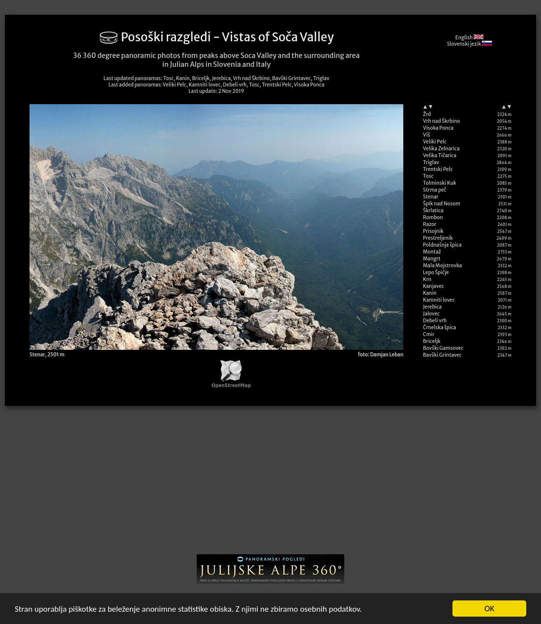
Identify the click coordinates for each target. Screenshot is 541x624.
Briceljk (432, 341)
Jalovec (431, 314)
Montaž (432, 252)
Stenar (430, 197)
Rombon (433, 217)
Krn (427, 279)
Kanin (430, 293)
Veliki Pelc (435, 142)
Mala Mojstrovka (442, 265)
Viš (426, 135)
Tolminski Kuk (439, 183)
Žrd (427, 114)
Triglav (431, 162)
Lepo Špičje (436, 272)
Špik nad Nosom (441, 203)
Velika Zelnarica (441, 148)
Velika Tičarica (439, 155)
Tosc (428, 176)
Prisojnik (433, 231)
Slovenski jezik (469, 44)
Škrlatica (433, 210)
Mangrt (432, 258)
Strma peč (434, 190)
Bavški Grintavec (442, 355)
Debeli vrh (435, 320)
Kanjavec (433, 286)
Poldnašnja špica (442, 245)
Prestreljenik (438, 238)
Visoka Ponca (438, 128)
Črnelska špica (439, 327)
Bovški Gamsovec (443, 348)
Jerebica (432, 307)
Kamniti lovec (439, 300)
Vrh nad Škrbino (441, 121)
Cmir (428, 334)
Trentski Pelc (438, 169)
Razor (429, 224)
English (469, 37)
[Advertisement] (270, 483)
